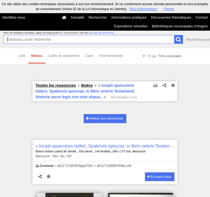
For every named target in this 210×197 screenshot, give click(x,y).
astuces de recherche (101, 32)
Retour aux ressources (104, 118)
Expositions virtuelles (130, 26)
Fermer (169, 9)
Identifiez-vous (13, 17)
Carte (89, 56)
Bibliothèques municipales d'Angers (180, 26)
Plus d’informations (143, 9)
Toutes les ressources (56, 85)
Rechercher (98, 17)
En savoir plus (159, 177)
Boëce (87, 85)
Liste (21, 56)
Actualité (77, 17)
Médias (36, 56)
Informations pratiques (129, 17)
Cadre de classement (63, 56)
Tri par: (164, 56)
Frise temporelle (111, 56)
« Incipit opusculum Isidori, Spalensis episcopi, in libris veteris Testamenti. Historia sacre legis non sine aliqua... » (105, 146)
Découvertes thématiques (171, 17)
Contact (202, 17)
